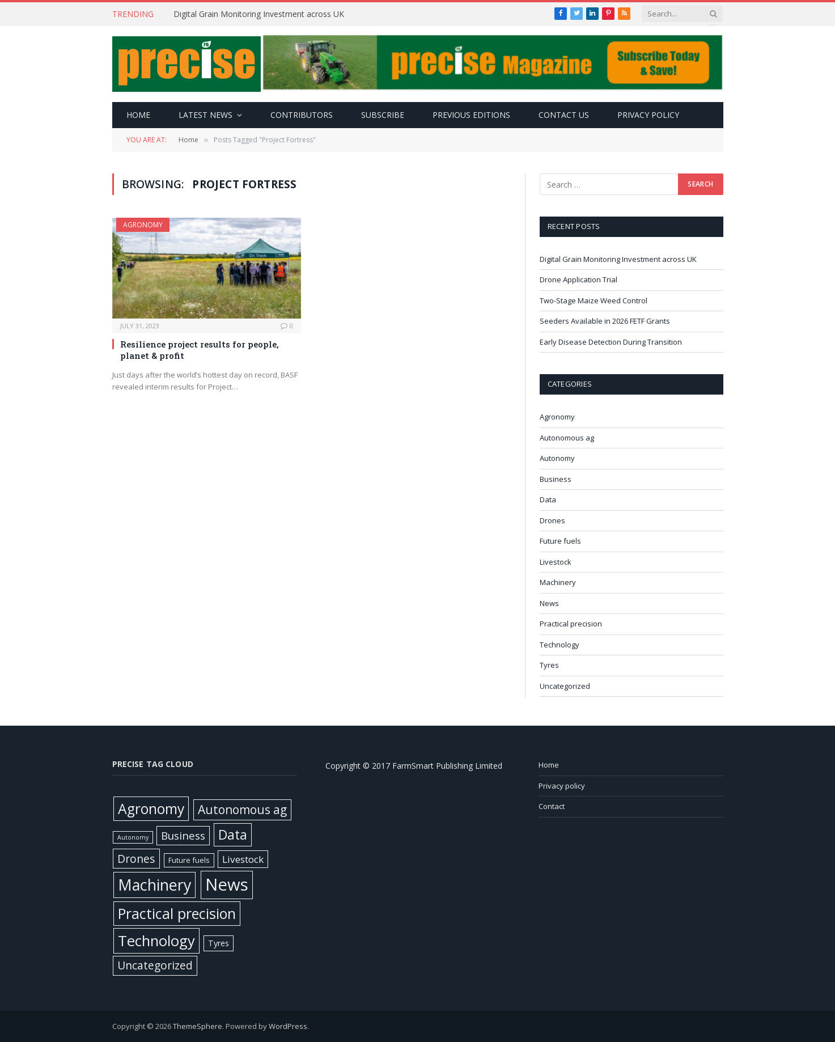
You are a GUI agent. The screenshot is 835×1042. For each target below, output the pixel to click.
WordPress (288, 1026)
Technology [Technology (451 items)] (156, 940)
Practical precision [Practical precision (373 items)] (177, 913)
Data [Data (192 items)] (232, 834)
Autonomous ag (567, 438)
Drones (552, 520)
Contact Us (564, 114)
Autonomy (557, 458)
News (549, 603)
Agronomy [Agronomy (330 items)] (151, 808)
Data (548, 499)
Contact (552, 806)
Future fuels (560, 541)
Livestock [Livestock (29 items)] (243, 859)
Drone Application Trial (578, 279)
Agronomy (143, 225)
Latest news (205, 114)
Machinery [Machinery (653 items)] (154, 884)
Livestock (555, 562)
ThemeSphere (197, 1026)
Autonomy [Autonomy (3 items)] (133, 837)
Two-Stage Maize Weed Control (594, 300)
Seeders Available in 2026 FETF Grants (606, 321)
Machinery (558, 582)
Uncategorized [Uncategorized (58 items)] (155, 965)
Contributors (301, 114)
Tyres (549, 665)
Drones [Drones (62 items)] (136, 858)
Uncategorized (565, 686)
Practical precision (571, 624)
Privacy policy (648, 114)
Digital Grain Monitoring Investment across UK (259, 14)
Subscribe (382, 114)
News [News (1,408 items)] (226, 884)
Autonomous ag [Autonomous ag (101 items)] (242, 809)
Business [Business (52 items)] (183, 835)
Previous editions (471, 114)
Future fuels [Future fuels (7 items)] (189, 860)
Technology (559, 644)
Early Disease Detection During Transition (612, 342)
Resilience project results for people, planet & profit (199, 349)
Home (138, 114)
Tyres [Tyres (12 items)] (218, 943)
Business (555, 479)
